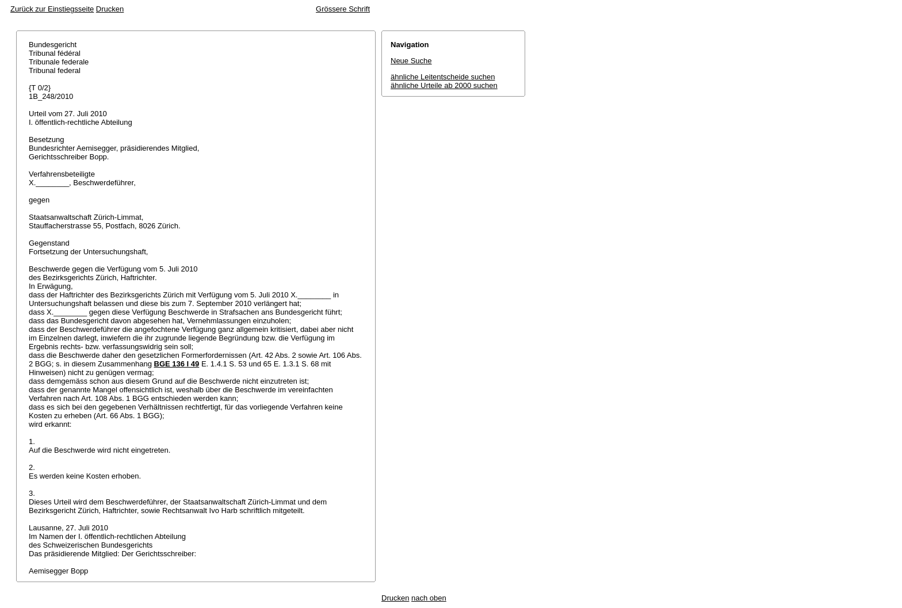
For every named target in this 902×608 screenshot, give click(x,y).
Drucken (110, 9)
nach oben (428, 598)
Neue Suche (411, 60)
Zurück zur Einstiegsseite (52, 9)
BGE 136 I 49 (177, 364)
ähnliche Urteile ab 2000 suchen (444, 85)
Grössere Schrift (343, 9)
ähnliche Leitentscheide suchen (443, 76)
